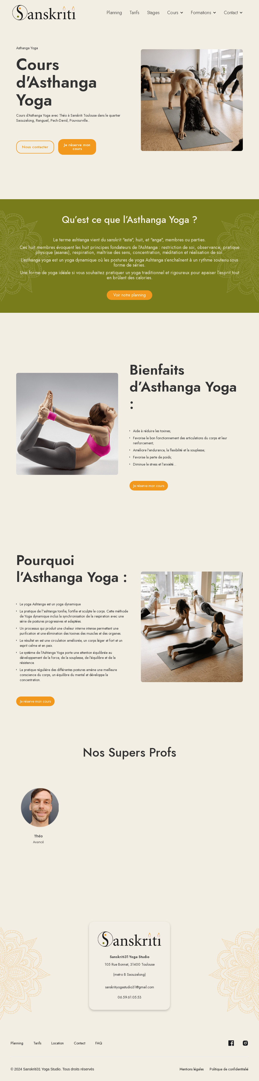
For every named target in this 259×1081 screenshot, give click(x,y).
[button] (175, 12)
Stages (153, 12)
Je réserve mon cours (77, 146)
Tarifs (135, 12)
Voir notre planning (129, 295)
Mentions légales (192, 1069)
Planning (114, 12)
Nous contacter (35, 147)
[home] (44, 12)
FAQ (98, 1043)
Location (57, 1043)
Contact (79, 1043)
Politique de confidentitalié (229, 1069)
